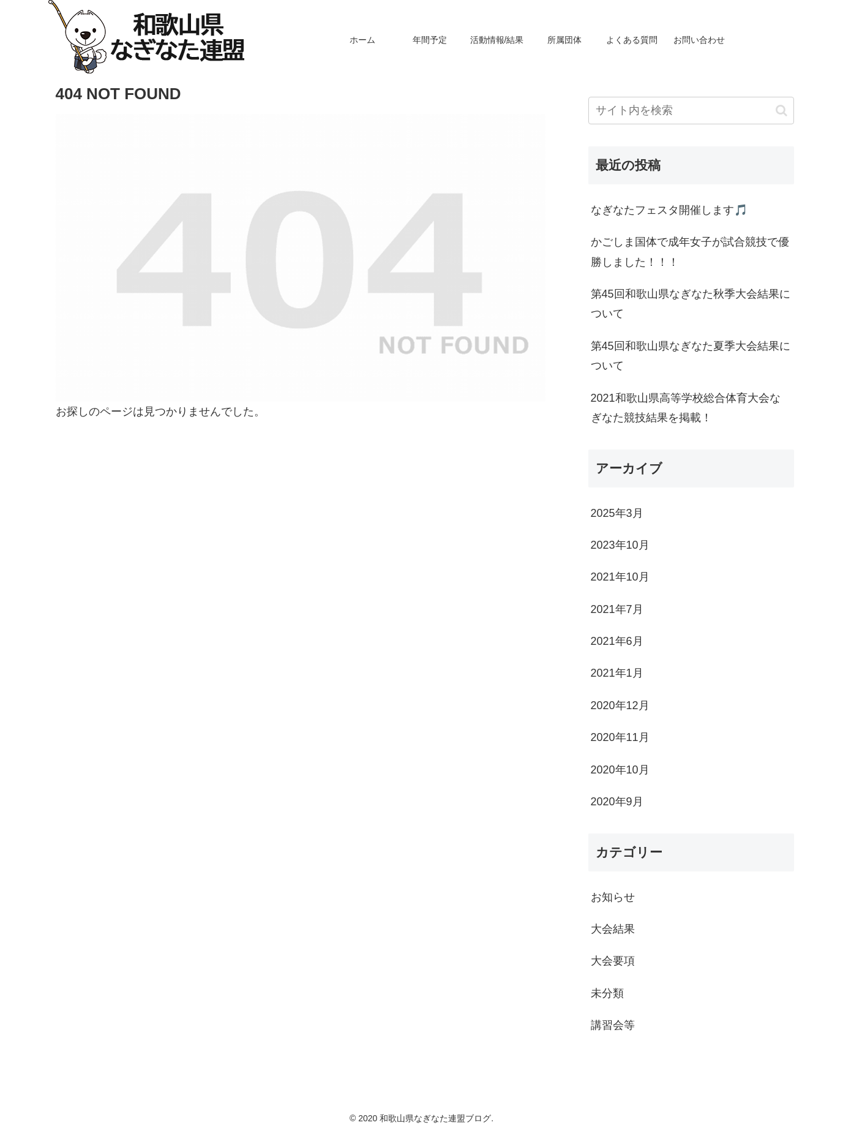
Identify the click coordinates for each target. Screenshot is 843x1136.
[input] (691, 110)
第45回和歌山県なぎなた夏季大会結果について (690, 356)
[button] (781, 110)
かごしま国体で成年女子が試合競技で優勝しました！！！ (690, 252)
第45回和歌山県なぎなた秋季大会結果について (690, 304)
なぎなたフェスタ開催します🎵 (669, 210)
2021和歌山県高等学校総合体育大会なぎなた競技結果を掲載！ (686, 408)
